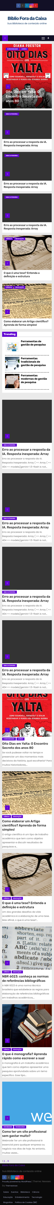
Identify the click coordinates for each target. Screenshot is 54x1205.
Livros (24, 49)
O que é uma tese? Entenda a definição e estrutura (22, 274)
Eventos (14, 1192)
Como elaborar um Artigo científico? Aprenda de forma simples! (26, 323)
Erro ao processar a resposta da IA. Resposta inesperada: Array (25, 143)
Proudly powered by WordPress (17, 1181)
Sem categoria (12, 114)
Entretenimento (22, 1197)
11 (8, 1161)
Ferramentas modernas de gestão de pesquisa (34, 379)
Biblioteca (25, 1192)
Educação (19, 239)
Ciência (9, 239)
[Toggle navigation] (43, 38)
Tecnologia (20, 1127)
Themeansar (11, 1185)
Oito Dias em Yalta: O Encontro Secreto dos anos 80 (24, 96)
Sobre (6, 1192)
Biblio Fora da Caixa (26, 18)
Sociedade (8, 1127)
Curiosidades (12, 49)
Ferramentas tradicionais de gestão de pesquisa (33, 362)
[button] (49, 38)
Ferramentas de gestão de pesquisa (33, 343)
